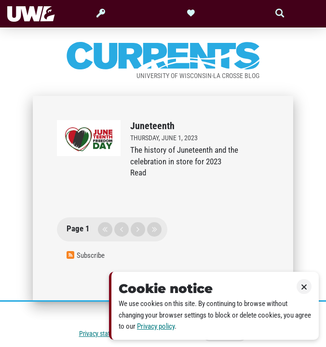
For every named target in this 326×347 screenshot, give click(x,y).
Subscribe (86, 255)
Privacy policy (156, 326)
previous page (121, 229)
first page (105, 229)
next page (138, 229)
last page (154, 229)
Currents (163, 56)
